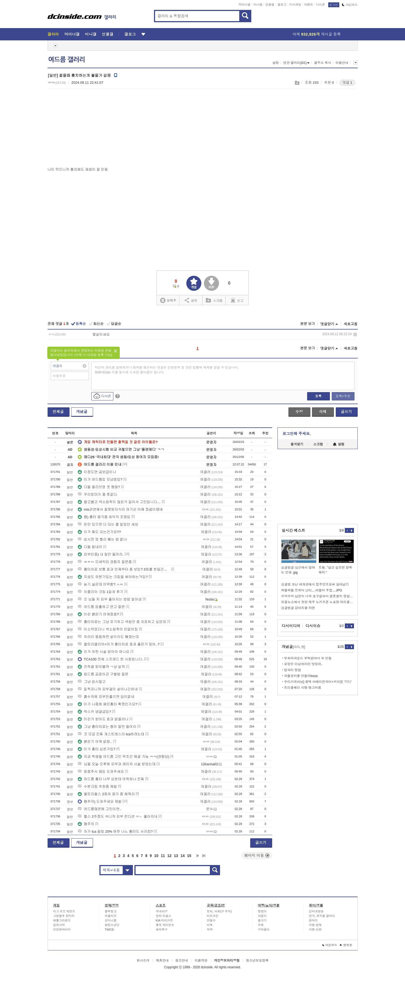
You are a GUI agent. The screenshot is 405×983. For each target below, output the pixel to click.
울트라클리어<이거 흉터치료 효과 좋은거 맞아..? (119, 644)
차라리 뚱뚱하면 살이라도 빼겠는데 (108, 637)
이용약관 (201, 960)
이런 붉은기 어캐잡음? (98, 614)
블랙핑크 (111, 911)
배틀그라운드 (62, 920)
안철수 (211, 920)
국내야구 (162, 911)
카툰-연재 (315, 925)
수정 (299, 412)
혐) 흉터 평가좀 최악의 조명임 (104, 517)
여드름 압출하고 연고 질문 (101, 607)
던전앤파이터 (62, 929)
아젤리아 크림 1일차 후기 (100, 592)
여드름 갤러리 (66, 59)
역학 (210, 929)
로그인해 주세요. (297, 433)
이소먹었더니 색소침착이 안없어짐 (108, 629)
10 (156, 856)
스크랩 (296, 83)
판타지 (313, 920)
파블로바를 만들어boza (301, 676)
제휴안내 (162, 960)
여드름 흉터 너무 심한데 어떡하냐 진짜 (111, 779)
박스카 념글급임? (94, 712)
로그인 (333, 4)
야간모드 (350, 4)
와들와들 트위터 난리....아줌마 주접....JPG (311, 590)
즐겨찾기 (297, 444)
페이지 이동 (256, 855)
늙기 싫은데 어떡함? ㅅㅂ (100, 584)
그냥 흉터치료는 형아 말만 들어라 (107, 727)
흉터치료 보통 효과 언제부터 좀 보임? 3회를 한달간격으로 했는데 (124, 569)
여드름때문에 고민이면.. (99, 809)
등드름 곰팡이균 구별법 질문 (103, 674)
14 (182, 856)
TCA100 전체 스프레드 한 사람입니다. (110, 659)
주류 (261, 925)
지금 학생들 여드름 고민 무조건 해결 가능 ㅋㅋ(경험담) (123, 757)
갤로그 (281, 4)
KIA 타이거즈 (164, 920)
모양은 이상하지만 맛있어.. (303, 664)
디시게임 (295, 4)
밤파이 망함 (292, 670)
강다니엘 (111, 920)
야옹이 (262, 915)
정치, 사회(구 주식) (219, 911)
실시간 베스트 (293, 530)
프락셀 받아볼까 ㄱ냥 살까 (101, 667)
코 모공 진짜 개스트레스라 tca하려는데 (111, 734)
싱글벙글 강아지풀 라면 (298, 608)
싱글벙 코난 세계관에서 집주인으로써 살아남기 (315, 584)
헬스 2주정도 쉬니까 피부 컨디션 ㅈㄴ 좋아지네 (117, 816)
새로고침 (351, 324)
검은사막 (59, 925)
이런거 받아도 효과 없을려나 (103, 719)
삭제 (355, 334)
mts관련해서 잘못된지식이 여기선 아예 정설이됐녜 (120, 509)
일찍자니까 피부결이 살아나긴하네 (108, 689)
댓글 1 (347, 83)
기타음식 (264, 929)
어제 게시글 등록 (317, 34)
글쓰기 (346, 412)
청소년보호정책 (257, 960)
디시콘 (320, 4)
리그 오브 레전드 (64, 911)
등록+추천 (342, 396)
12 (169, 856)
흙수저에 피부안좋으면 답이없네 (106, 697)
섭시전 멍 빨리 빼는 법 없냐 (102, 539)
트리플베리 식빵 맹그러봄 (302, 688)
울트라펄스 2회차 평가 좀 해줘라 (106, 794)
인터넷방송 (316, 911)
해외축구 (162, 929)
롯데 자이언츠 (165, 925)
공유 (191, 300)
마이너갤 (244, 4)
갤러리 (53, 34)
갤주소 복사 (322, 63)
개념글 (81, 412)
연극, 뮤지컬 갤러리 (322, 915)
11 (163, 856)
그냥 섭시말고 (92, 682)
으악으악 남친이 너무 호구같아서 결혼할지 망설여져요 (317, 596)
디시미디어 (291, 626)
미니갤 (257, 4)
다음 (197, 856)
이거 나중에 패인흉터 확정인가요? (107, 704)
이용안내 (341, 63)
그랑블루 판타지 (64, 915)
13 (176, 856)
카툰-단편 (315, 929)
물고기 (262, 920)
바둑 (210, 925)
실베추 (168, 300)
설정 (275, 63)
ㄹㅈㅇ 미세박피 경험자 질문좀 (105, 562)
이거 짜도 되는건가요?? (99, 532)
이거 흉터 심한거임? (96, 749)
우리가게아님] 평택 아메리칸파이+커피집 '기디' (318, 682)
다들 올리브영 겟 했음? (99, 487)
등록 (318, 396)
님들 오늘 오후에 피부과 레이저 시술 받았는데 (117, 764)
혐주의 (86, 824)
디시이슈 (313, 626)
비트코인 (213, 915)
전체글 (58, 412)
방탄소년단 (112, 925)
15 (189, 856)
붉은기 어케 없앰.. (95, 742)
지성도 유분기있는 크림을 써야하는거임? (113, 577)
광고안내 (181, 960)
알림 (338, 444)
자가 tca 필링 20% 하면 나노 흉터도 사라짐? (115, 831)
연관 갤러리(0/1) (296, 63)
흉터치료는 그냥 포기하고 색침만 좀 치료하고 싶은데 (122, 622)
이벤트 (308, 4)
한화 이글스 (163, 915)
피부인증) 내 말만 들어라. (101, 554)
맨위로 (346, 945)
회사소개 (143, 960)
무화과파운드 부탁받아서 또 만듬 (308, 658)
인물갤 (269, 4)
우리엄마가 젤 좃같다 (97, 494)
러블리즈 (111, 915)
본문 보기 (307, 324)
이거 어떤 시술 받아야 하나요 (103, 652)
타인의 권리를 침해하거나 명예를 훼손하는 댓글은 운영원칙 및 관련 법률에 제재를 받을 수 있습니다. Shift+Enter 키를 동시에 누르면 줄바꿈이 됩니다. (167, 370)
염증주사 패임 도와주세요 (101, 772)
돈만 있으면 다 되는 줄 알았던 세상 (108, 524)
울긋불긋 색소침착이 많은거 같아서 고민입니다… (119, 502)
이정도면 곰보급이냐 (97, 472)
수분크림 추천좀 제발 (97, 787)
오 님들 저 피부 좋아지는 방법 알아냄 (110, 599)
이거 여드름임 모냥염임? (100, 479)
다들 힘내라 (90, 547)
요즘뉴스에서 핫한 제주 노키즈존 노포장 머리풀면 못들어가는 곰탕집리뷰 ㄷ (317, 602)
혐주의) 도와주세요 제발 (100, 802)
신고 (237, 300)
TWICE (109, 929)
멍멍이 (262, 911)
